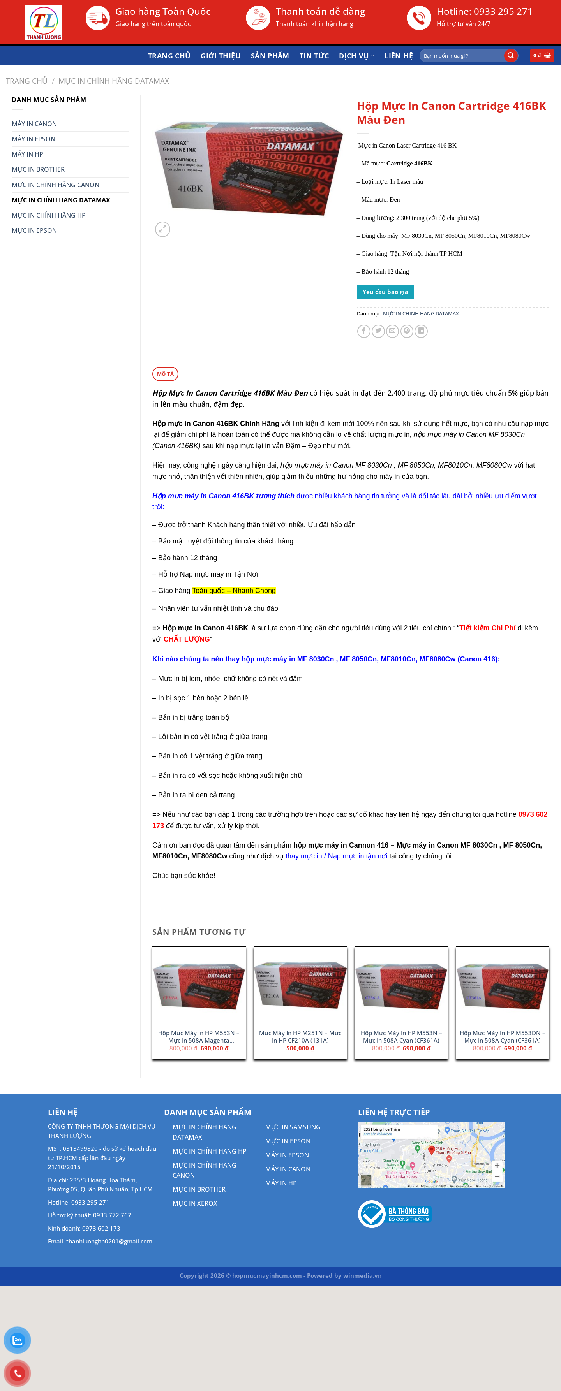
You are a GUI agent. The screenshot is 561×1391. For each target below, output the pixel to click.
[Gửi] (511, 55)
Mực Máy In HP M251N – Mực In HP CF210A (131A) (300, 1036)
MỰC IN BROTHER (38, 169)
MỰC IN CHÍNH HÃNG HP (49, 215)
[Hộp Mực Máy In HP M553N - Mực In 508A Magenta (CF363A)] (199, 985)
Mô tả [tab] (165, 373)
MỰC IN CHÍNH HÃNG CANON (55, 185)
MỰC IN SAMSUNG (293, 1126)
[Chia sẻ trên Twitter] (378, 331)
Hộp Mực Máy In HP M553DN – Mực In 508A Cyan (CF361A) (502, 1036)
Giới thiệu (221, 55)
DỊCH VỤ (356, 55)
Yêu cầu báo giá (385, 291)
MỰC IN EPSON (34, 230)
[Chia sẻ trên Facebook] (363, 331)
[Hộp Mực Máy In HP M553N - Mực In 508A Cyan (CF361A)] (401, 985)
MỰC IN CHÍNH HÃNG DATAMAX (113, 81)
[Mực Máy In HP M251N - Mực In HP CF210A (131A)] (300, 985)
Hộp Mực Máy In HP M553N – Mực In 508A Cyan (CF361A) (401, 1036)
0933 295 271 (503, 11)
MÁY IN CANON (34, 124)
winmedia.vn (362, 1275)
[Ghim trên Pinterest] (407, 331)
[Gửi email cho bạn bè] (392, 331)
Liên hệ (399, 55)
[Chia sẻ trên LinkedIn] (421, 331)
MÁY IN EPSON (33, 139)
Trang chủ (169, 55)
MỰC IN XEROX (195, 1203)
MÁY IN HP (27, 154)
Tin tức (314, 55)
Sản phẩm (270, 55)
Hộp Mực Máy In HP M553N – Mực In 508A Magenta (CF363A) (199, 1037)
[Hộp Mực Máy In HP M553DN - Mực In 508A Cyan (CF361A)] (502, 985)
